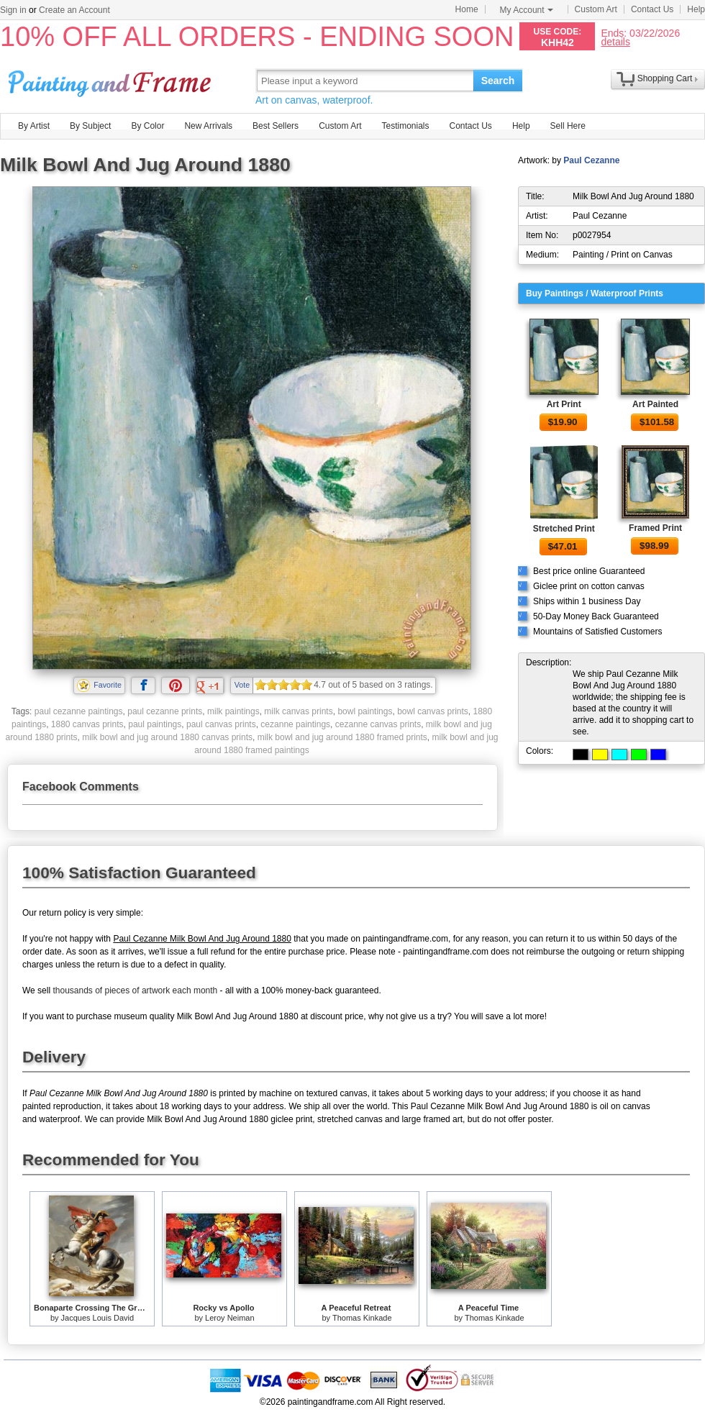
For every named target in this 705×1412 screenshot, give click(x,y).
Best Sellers (276, 126)
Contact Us (652, 9)
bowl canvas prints (432, 711)
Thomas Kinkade (362, 1317)
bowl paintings (364, 711)
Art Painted (655, 404)
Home (466, 9)
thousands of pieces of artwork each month (135, 990)
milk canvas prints (298, 711)
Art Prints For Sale (111, 80)
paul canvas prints (221, 724)
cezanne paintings (295, 724)
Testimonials (405, 126)
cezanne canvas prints (378, 724)
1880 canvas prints (87, 724)
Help (696, 9)
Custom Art (596, 9)
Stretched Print (564, 529)
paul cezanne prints (164, 711)
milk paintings (233, 711)
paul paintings (154, 724)
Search (498, 80)
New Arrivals (208, 126)
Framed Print (655, 528)
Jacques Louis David (98, 1317)
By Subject (90, 126)
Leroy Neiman (229, 1317)
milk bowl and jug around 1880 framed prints (342, 737)
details (615, 41)
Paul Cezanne (591, 160)
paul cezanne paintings (79, 711)
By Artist (34, 126)
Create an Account (74, 10)
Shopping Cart (665, 78)
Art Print (564, 404)
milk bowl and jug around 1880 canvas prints (167, 737)
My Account (526, 10)
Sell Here (568, 126)
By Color (147, 126)
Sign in (13, 10)
